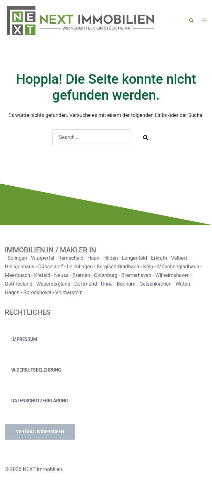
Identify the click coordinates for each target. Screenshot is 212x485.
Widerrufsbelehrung (36, 370)
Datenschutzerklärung (39, 400)
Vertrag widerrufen (40, 431)
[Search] (146, 137)
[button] (191, 20)
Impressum (24, 339)
